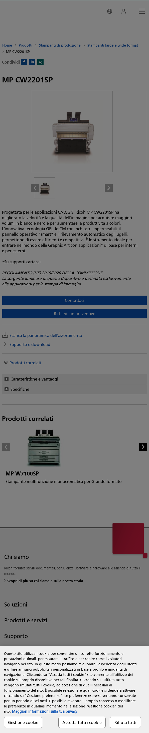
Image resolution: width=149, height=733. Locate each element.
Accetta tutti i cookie (82, 722)
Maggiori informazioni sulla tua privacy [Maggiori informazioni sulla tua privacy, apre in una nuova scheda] (44, 711)
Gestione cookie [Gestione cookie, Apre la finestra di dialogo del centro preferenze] (23, 722)
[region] (74, 689)
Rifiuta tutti (125, 722)
